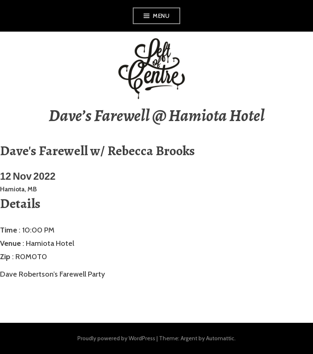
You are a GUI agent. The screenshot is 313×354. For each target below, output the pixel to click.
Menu (161, 16)
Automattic (220, 338)
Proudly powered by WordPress (116, 338)
